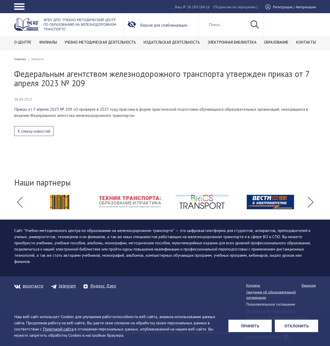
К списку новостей (34, 131)
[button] (19, 202)
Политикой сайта (58, 329)
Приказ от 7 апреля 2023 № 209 (43, 109)
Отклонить (296, 325)
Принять (250, 325)
